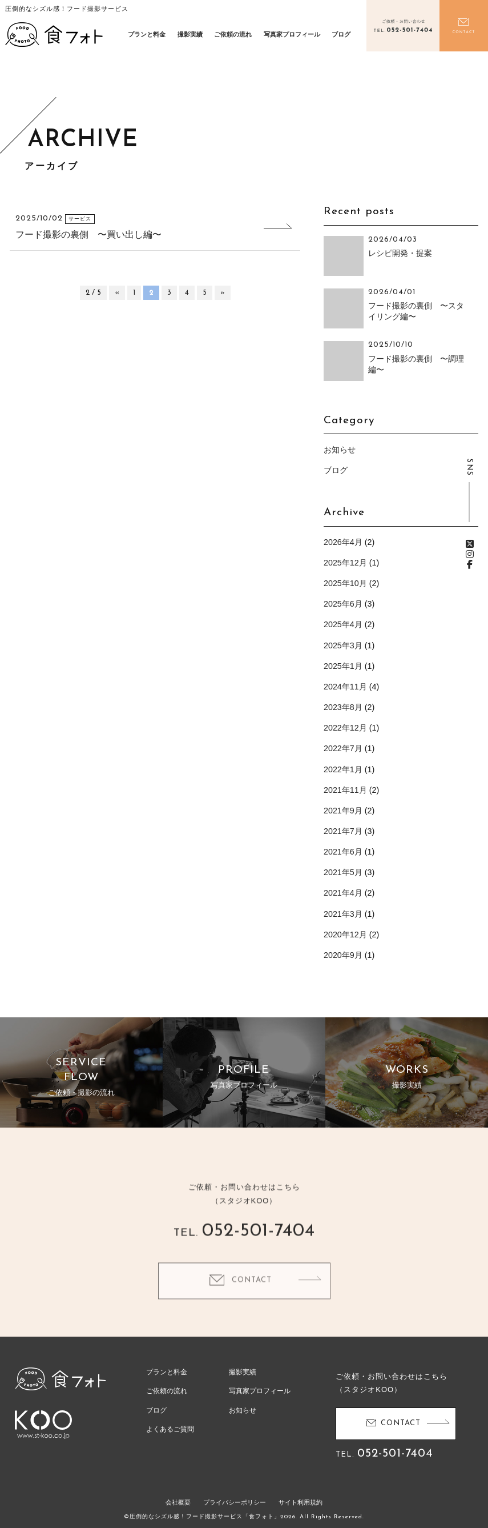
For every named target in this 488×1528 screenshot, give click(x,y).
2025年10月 (345, 583)
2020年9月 (343, 955)
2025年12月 (345, 562)
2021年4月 (343, 892)
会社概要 (178, 1502)
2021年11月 (345, 790)
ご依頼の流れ (233, 34)
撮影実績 (190, 34)
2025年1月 (343, 666)
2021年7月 (343, 831)
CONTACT (252, 1300)
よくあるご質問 (170, 1429)
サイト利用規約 (300, 1502)
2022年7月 (343, 748)
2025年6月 (343, 603)
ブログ (341, 34)
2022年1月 (343, 769)
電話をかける (402, 25)
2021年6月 (343, 851)
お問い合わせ (463, 25)
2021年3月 (343, 914)
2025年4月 (343, 624)
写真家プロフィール (292, 34)
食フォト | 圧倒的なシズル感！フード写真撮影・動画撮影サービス (54, 34)
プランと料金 (147, 34)
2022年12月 (345, 727)
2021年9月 (343, 810)
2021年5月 (343, 872)
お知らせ (340, 449)
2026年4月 (343, 542)
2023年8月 (343, 707)
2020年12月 (345, 934)
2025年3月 (343, 645)
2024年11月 (345, 686)
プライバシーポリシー (234, 1502)
